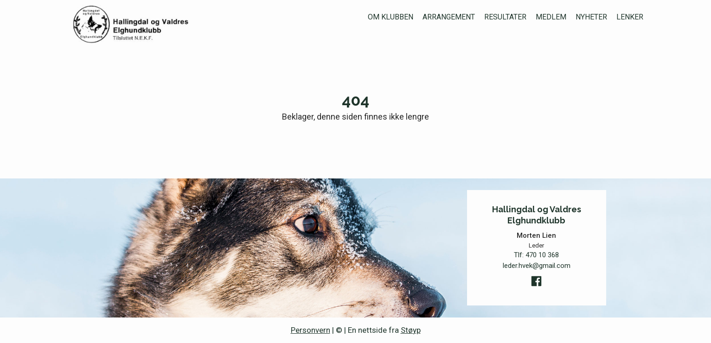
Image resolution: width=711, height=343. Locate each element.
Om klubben (390, 17)
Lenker (629, 17)
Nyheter (591, 17)
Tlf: (536, 255)
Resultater (505, 17)
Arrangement (449, 17)
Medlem (551, 17)
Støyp (411, 330)
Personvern (310, 330)
